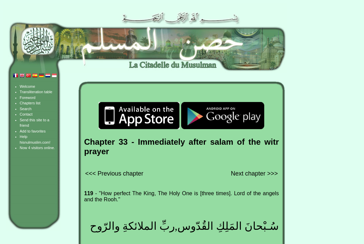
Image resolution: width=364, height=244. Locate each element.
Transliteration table (36, 92)
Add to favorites (32, 131)
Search (26, 109)
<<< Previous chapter (114, 173)
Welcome (27, 86)
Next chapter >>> (254, 173)
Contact (26, 114)
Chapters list (30, 103)
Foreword (27, 98)
